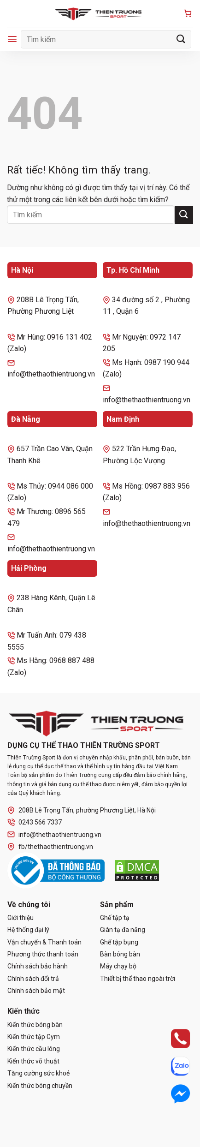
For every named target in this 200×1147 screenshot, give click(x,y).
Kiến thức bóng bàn (35, 1024)
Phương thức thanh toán (42, 954)
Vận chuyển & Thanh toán (44, 942)
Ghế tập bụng (119, 942)
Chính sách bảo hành (37, 966)
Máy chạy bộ (118, 966)
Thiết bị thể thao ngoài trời (137, 978)
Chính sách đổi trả (33, 978)
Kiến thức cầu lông (33, 1048)
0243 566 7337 (34, 822)
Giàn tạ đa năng (122, 929)
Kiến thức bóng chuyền (39, 1085)
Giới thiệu (20, 917)
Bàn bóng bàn (120, 954)
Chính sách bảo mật (36, 990)
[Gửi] (181, 39)
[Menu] (12, 39)
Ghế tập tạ (114, 917)
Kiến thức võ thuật (33, 1061)
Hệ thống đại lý (28, 929)
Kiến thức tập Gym (33, 1036)
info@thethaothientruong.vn (54, 834)
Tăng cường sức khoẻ (38, 1073)
